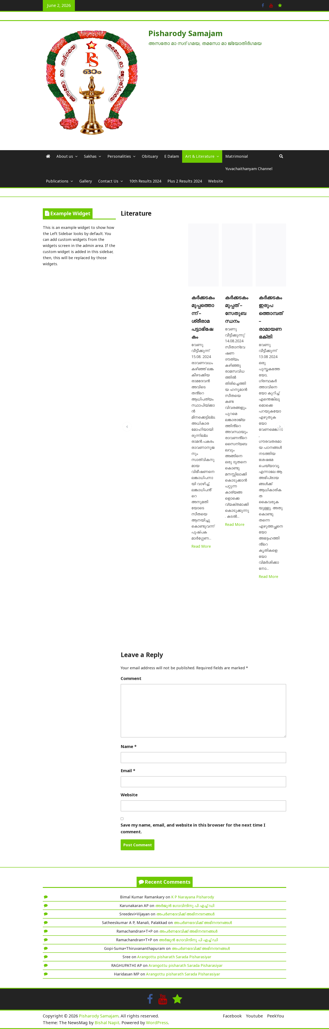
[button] (127, 427)
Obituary (150, 156)
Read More (201, 546)
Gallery (85, 181)
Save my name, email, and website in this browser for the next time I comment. (193, 828)
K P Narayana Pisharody (192, 896)
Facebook (232, 1016)
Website (215, 181)
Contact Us (108, 181)
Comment (131, 678)
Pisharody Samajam (185, 33)
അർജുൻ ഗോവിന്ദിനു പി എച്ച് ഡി (184, 905)
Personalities (119, 156)
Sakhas (90, 156)
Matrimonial (236, 156)
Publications (57, 181)
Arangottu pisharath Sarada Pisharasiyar (174, 956)
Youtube (254, 1016)
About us (64, 156)
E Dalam (171, 156)
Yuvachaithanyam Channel (248, 168)
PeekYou (275, 1016)
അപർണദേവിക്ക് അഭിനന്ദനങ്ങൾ (185, 913)
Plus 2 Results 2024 (184, 181)
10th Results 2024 (145, 181)
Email (128, 770)
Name (129, 746)
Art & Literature (199, 156)
